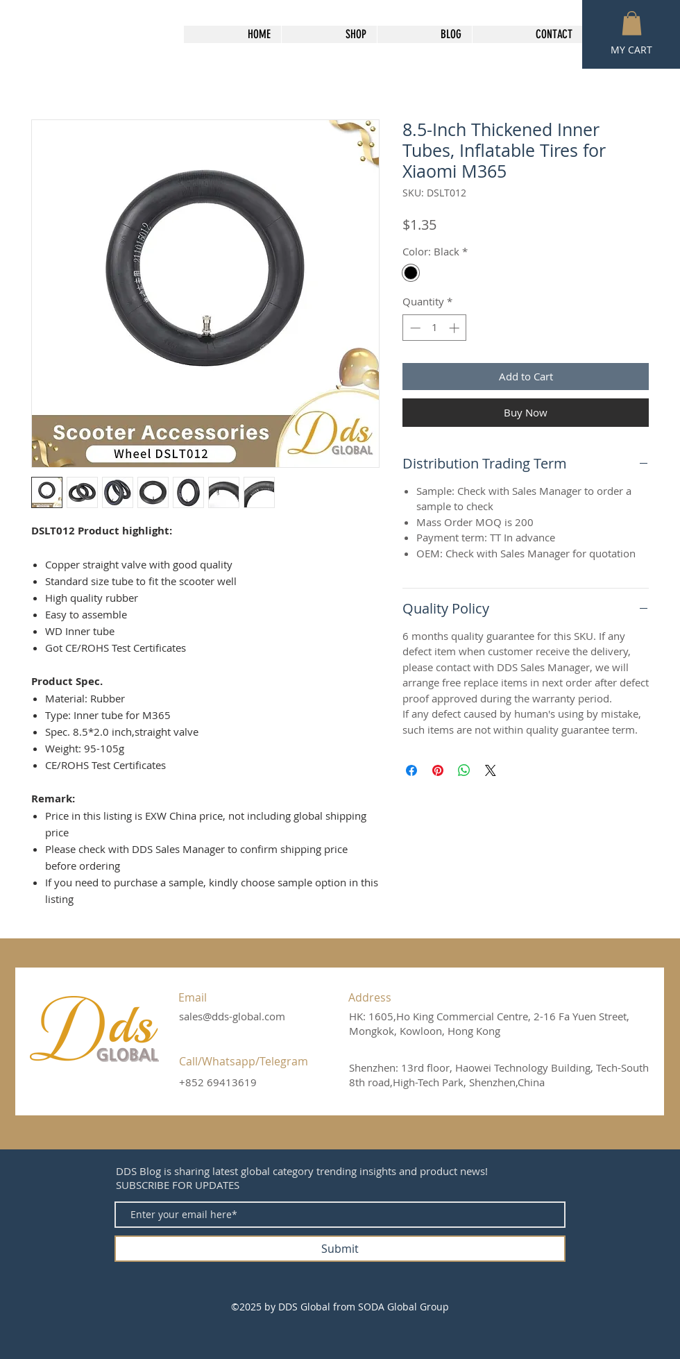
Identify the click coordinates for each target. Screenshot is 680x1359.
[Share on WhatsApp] (464, 770)
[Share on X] (490, 770)
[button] (632, 23)
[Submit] (340, 1248)
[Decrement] (414, 328)
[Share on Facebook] (411, 770)
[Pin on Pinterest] (438, 770)
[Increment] (455, 328)
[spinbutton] (434, 328)
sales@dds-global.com (232, 1016)
